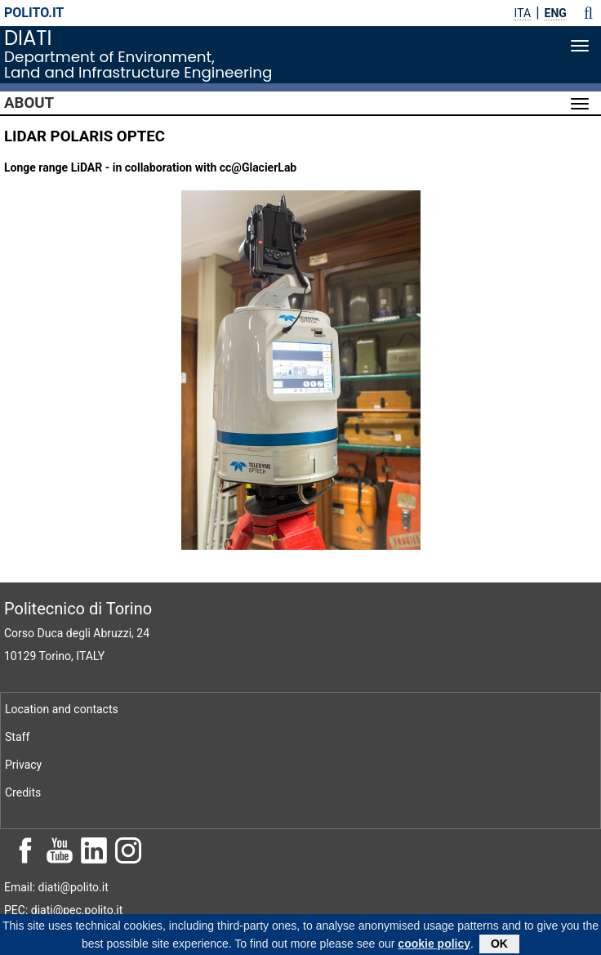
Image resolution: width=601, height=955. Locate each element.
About (29, 103)
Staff (17, 736)
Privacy (23, 764)
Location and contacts (61, 709)
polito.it (34, 12)
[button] (588, 13)
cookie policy (434, 946)
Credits (23, 792)
